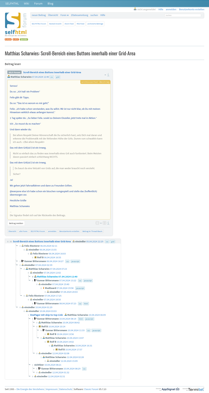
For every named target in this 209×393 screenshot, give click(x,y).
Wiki (26, 3)
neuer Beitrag (39, 15)
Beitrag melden (16, 223)
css (51, 77)
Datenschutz (65, 389)
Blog (50, 3)
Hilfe (102, 15)
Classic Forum (91, 389)
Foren (64, 15)
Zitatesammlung (79, 15)
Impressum (52, 389)
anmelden (52, 231)
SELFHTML (12, 3)
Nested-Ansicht (55, 23)
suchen (94, 15)
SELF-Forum (14, 72)
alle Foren (23, 231)
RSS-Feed (80, 23)
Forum (38, 3)
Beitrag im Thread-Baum (92, 231)
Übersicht (53, 15)
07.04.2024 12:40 (40, 76)
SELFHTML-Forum (39, 23)
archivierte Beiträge (95, 23)
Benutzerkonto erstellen (69, 231)
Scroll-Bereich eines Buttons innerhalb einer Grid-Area (52, 72)
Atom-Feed (69, 23)
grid (57, 77)
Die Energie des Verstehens (30, 389)
